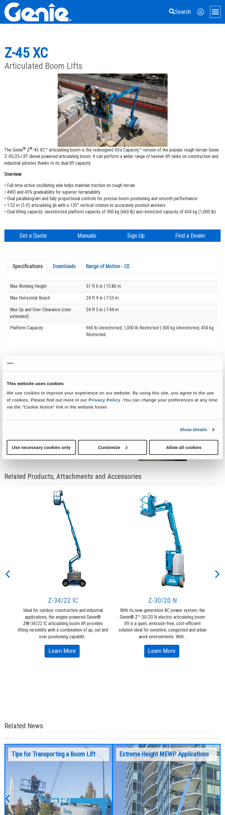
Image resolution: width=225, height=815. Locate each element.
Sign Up (136, 235)
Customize (112, 447)
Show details (193, 429)
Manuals (86, 235)
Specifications (27, 266)
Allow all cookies (184, 447)
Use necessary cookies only (41, 447)
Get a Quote (33, 235)
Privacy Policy (104, 399)
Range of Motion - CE (108, 266)
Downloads (64, 266)
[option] (63, 573)
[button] (7, 573)
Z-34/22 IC (63, 600)
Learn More (64, 651)
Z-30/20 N (162, 600)
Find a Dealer (190, 235)
